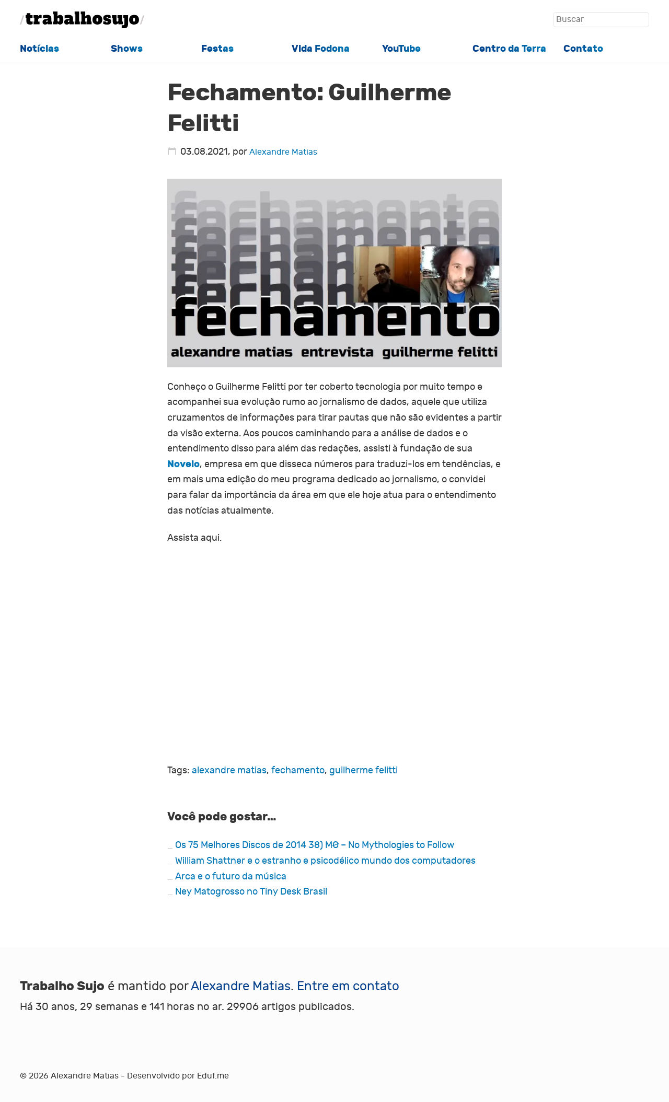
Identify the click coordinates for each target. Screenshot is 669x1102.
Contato (583, 48)
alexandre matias (229, 770)
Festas (217, 48)
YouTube (401, 48)
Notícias (39, 48)
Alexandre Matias (283, 152)
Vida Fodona (321, 48)
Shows (127, 48)
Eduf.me (213, 1076)
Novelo (183, 464)
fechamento (298, 770)
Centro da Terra (509, 48)
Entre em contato (348, 986)
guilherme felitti (363, 770)
